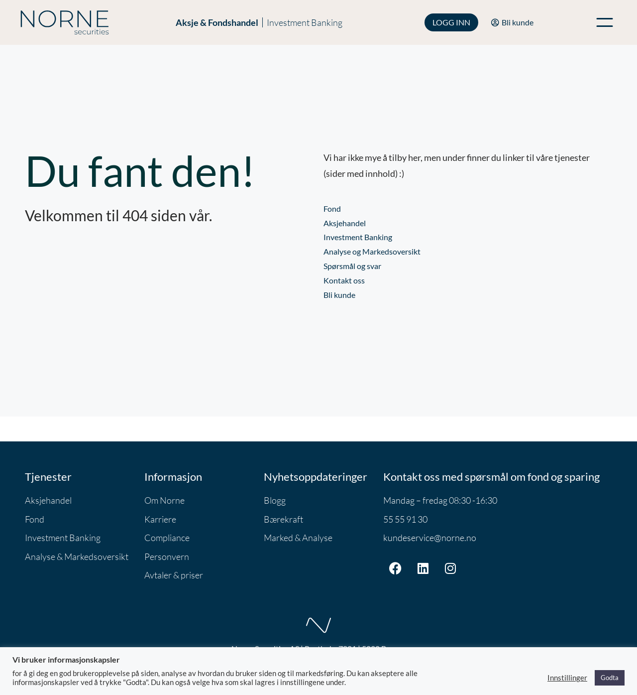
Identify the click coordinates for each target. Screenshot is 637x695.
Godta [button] (610, 678)
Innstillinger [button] (567, 678)
